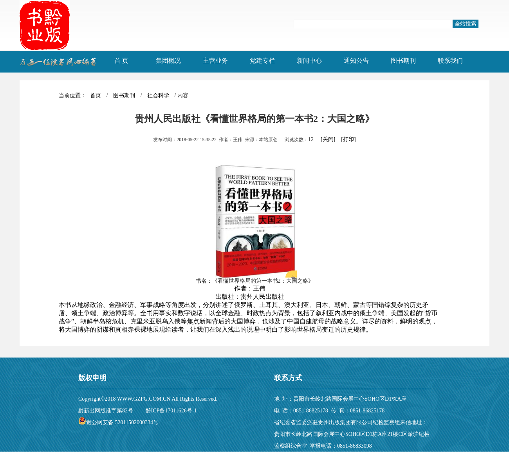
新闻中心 (309, 60)
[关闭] (328, 139)
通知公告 (356, 60)
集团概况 (168, 60)
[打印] (348, 139)
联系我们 (450, 60)
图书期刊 (403, 60)
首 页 (121, 60)
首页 (95, 95)
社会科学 (158, 95)
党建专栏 (262, 60)
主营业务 (215, 60)
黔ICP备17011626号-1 (171, 411)
